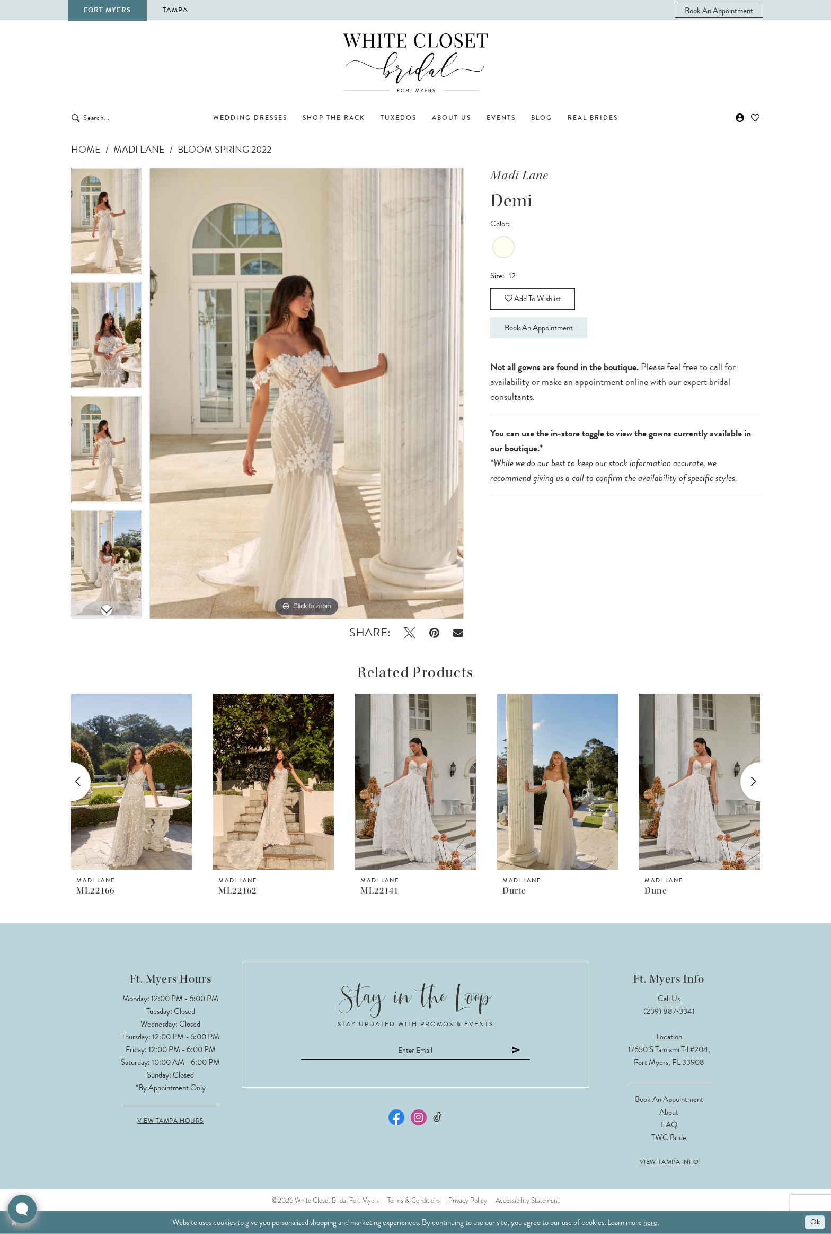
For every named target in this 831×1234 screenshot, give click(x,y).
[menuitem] (719, 10)
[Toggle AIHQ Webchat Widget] (22, 1209)
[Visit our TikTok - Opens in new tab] (438, 1118)
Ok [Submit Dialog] (814, 1222)
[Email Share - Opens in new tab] (458, 633)
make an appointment (582, 386)
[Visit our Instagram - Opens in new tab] (419, 1118)
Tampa (175, 10)
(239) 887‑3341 (669, 1011)
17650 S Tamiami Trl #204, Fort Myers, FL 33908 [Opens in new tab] (669, 1056)
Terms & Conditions (413, 1200)
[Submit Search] (75, 118)
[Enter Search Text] (129, 118)
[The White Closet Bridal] (415, 63)
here (650, 1222)
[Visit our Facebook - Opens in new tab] (396, 1118)
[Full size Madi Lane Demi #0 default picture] (306, 393)
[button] (740, 117)
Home (86, 149)
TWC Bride (668, 1137)
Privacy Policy (467, 1200)
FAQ (669, 1125)
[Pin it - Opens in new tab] (434, 633)
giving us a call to (563, 482)
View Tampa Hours (170, 1120)
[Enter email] (415, 1051)
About (668, 1112)
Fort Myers (107, 10)
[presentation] (131, 782)
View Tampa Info (669, 1162)
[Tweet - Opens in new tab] (409, 633)
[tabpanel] (106, 225)
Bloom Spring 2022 (224, 149)
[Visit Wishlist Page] (755, 117)
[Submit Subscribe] (523, 1051)
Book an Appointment (543, 331)
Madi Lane (139, 149)
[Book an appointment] (719, 10)
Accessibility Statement (527, 1200)
